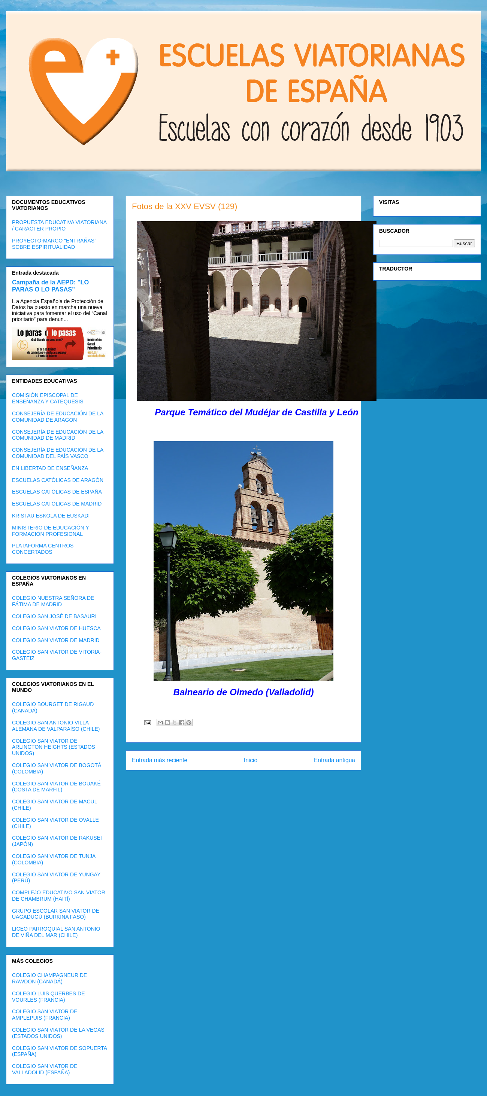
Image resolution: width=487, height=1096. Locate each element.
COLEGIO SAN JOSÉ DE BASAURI (54, 616)
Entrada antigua (334, 760)
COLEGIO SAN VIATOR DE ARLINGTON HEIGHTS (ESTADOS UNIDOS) (53, 747)
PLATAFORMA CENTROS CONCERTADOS (42, 549)
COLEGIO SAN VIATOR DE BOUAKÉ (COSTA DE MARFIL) (56, 787)
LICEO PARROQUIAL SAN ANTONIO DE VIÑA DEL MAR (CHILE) (56, 932)
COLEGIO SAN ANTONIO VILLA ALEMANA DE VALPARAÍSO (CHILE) (56, 726)
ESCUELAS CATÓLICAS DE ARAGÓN (57, 480)
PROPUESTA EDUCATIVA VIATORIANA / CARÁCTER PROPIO (59, 225)
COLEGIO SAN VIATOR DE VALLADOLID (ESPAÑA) (45, 1069)
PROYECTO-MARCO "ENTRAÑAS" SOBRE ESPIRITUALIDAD (54, 244)
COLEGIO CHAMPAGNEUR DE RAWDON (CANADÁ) (49, 978)
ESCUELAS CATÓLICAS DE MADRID (57, 504)
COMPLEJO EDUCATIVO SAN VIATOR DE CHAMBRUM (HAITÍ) (58, 895)
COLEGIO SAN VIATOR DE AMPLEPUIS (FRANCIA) (45, 1014)
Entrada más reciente (159, 760)
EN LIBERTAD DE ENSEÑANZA (50, 468)
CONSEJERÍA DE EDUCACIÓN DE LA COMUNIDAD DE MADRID (57, 435)
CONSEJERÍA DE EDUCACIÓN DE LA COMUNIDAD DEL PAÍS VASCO (57, 453)
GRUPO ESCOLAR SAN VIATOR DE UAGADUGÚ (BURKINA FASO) (55, 914)
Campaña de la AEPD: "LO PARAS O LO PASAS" (50, 286)
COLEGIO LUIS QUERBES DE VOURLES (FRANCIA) (48, 996)
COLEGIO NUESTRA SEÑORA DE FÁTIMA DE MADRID (53, 601)
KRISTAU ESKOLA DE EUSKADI (51, 516)
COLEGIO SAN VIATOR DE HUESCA (56, 628)
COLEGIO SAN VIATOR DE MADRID (56, 640)
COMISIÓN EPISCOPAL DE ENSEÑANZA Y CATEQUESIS (48, 398)
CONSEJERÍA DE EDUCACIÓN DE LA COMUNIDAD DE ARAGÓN (57, 416)
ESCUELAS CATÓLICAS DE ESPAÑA (57, 492)
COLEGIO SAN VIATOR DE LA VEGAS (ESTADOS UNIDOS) (58, 1033)
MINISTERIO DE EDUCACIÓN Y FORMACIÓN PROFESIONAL (50, 531)
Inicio (250, 760)
